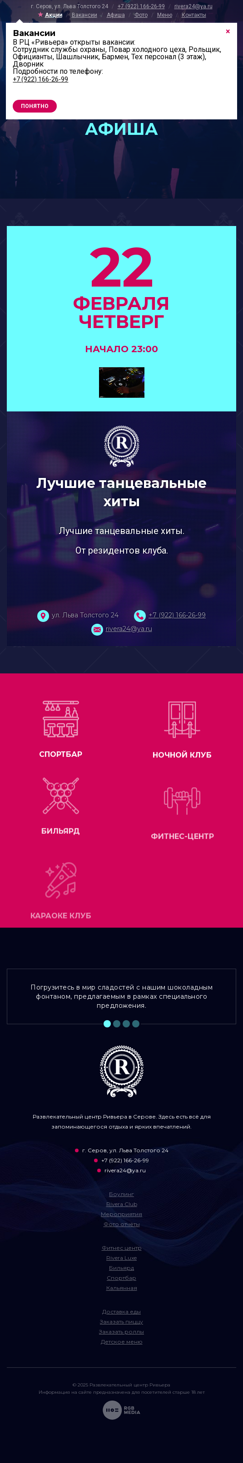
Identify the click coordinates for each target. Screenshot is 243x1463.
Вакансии (84, 15)
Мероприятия (121, 1214)
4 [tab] (135, 1023)
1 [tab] (107, 1023)
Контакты (194, 15)
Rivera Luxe (121, 1257)
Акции (53, 15)
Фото (141, 15)
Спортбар (121, 1277)
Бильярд (121, 1267)
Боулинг (121, 1194)
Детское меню (122, 1341)
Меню (164, 15)
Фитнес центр (122, 1247)
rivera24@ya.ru (193, 6)
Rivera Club (121, 1204)
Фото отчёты (122, 1224)
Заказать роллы (121, 1331)
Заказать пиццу (121, 1321)
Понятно (35, 106)
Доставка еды (121, 1311)
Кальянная (121, 1287)
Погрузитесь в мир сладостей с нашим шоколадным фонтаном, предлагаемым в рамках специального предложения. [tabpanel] (121, 996)
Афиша (116, 15)
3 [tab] (126, 1023)
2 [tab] (116, 1023)
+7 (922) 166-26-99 (141, 6)
